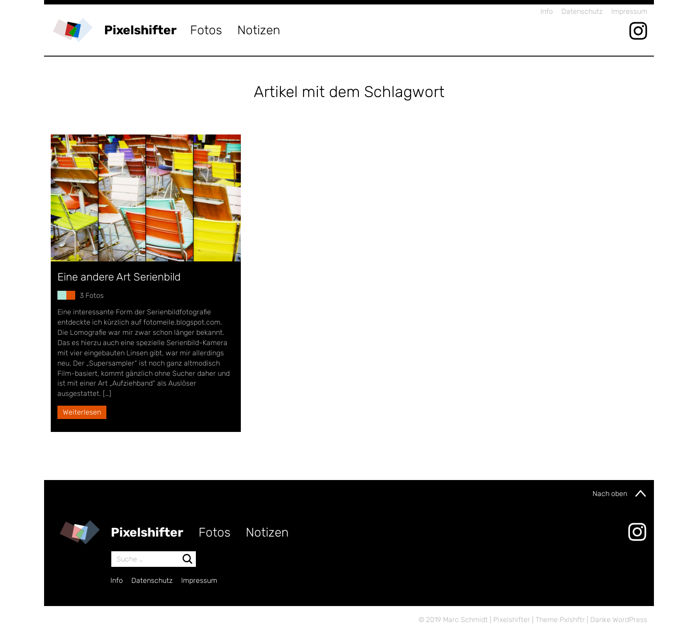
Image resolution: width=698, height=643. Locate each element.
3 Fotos (92, 295)
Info (546, 11)
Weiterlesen (82, 412)
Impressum (629, 11)
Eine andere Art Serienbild (119, 277)
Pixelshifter (140, 30)
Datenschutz (582, 11)
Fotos (206, 30)
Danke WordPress (618, 619)
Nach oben (619, 493)
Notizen (258, 30)
